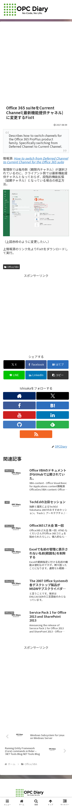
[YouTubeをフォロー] (19, 415)
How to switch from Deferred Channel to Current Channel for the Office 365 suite (35, 160)
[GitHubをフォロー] (19, 424)
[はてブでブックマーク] (58, 364)
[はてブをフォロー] (52, 405)
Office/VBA (11, 266)
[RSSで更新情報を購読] (36, 434)
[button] (58, 375)
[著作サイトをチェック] (19, 396)
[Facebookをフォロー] (19, 405)
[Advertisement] (36, 63)
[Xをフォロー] (52, 396)
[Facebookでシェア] (36, 364)
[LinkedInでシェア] (36, 375)
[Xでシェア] (14, 364)
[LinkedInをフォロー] (52, 415)
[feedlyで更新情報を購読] (52, 424)
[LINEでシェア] (14, 375)
